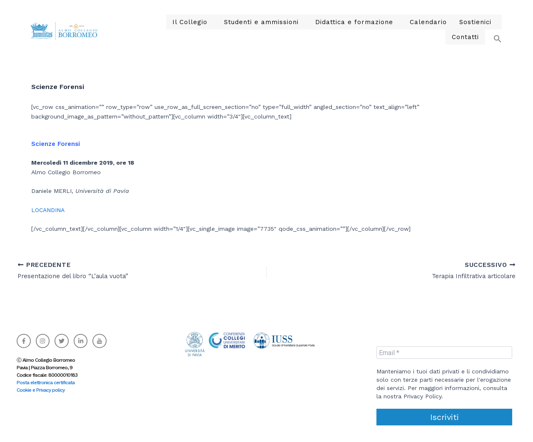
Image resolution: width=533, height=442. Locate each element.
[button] (493, 26)
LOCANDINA (48, 210)
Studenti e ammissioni (230, 29)
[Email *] (444, 352)
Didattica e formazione (314, 29)
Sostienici (424, 29)
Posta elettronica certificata (46, 382)
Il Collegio (165, 29)
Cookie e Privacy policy (41, 390)
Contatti (467, 29)
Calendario (381, 29)
